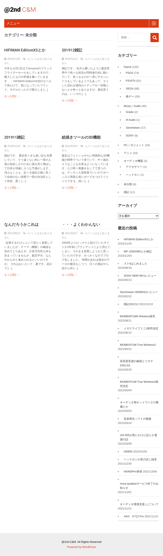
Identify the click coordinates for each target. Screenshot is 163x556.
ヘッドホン (133, 174)
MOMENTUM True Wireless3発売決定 (139, 384)
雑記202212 (131, 304)
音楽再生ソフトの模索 (137, 418)
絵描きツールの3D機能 (81, 137)
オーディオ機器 (133, 160)
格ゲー (130, 96)
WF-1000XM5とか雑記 (138, 251)
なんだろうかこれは (21, 224)
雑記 (126, 192)
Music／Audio (132, 106)
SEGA (129, 88)
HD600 (128, 451)
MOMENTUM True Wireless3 (138, 344)
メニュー (13, 23)
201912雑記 (72, 50)
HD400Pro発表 (133, 471)
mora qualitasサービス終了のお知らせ (139, 485)
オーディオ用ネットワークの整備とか (139, 404)
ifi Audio (131, 119)
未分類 (128, 184)
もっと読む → (12, 96)
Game (127, 66)
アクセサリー (134, 166)
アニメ (128, 153)
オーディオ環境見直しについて (139, 504)
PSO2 (129, 72)
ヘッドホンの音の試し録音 (140, 459)
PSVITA (130, 80)
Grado (129, 112)
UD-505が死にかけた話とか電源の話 (138, 437)
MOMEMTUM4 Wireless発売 (137, 316)
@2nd (20, 9)
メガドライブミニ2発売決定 (141, 328)
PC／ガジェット (134, 145)
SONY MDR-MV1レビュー (140, 275)
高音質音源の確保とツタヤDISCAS (136, 363)
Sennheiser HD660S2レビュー (139, 292)
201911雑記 (14, 137)
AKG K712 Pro (134, 516)
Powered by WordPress (81, 547)
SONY (130, 135)
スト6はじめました (135, 263)
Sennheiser (133, 127)
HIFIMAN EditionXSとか (24, 50)
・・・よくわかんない (81, 224)
